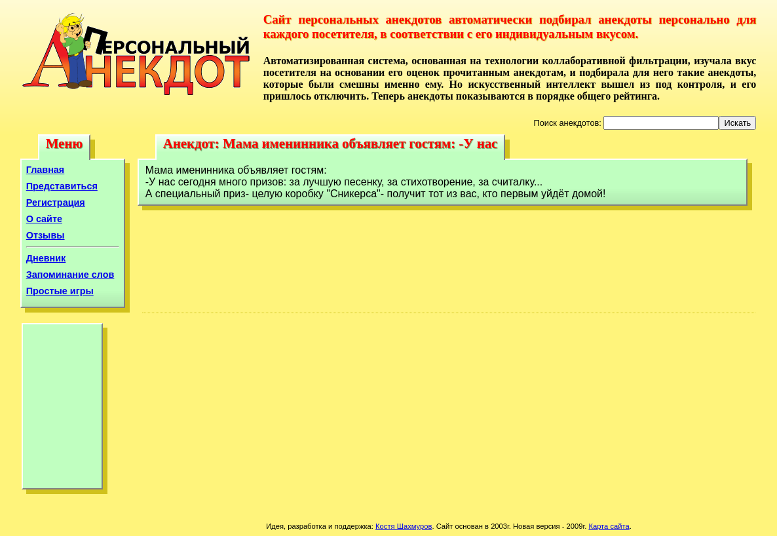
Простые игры (60, 291)
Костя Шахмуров (403, 526)
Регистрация (55, 202)
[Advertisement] (62, 409)
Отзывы (45, 235)
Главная (45, 169)
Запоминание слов (70, 274)
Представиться (62, 186)
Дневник (46, 258)
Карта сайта (608, 526)
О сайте (44, 219)
